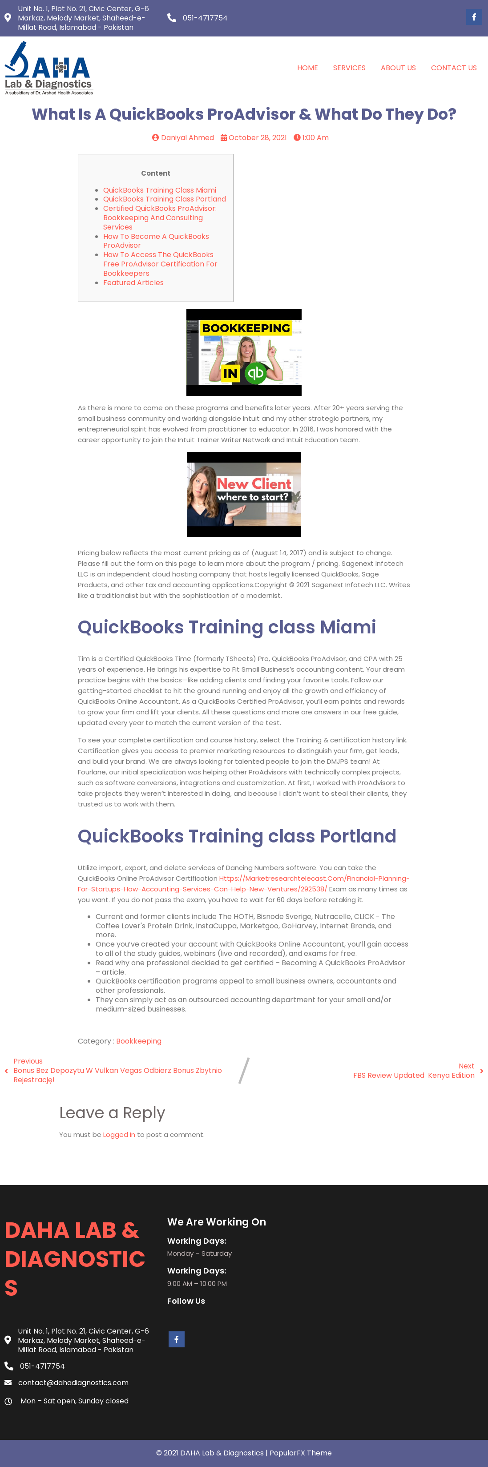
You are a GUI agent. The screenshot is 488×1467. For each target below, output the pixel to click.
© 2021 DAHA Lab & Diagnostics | (213, 1453)
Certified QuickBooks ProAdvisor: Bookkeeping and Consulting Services (160, 217)
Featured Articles (133, 283)
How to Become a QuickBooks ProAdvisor (156, 241)
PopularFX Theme (301, 1453)
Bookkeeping (138, 1041)
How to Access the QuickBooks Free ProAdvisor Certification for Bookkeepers (160, 264)
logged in (119, 1134)
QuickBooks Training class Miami (159, 190)
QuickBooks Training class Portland (164, 199)
